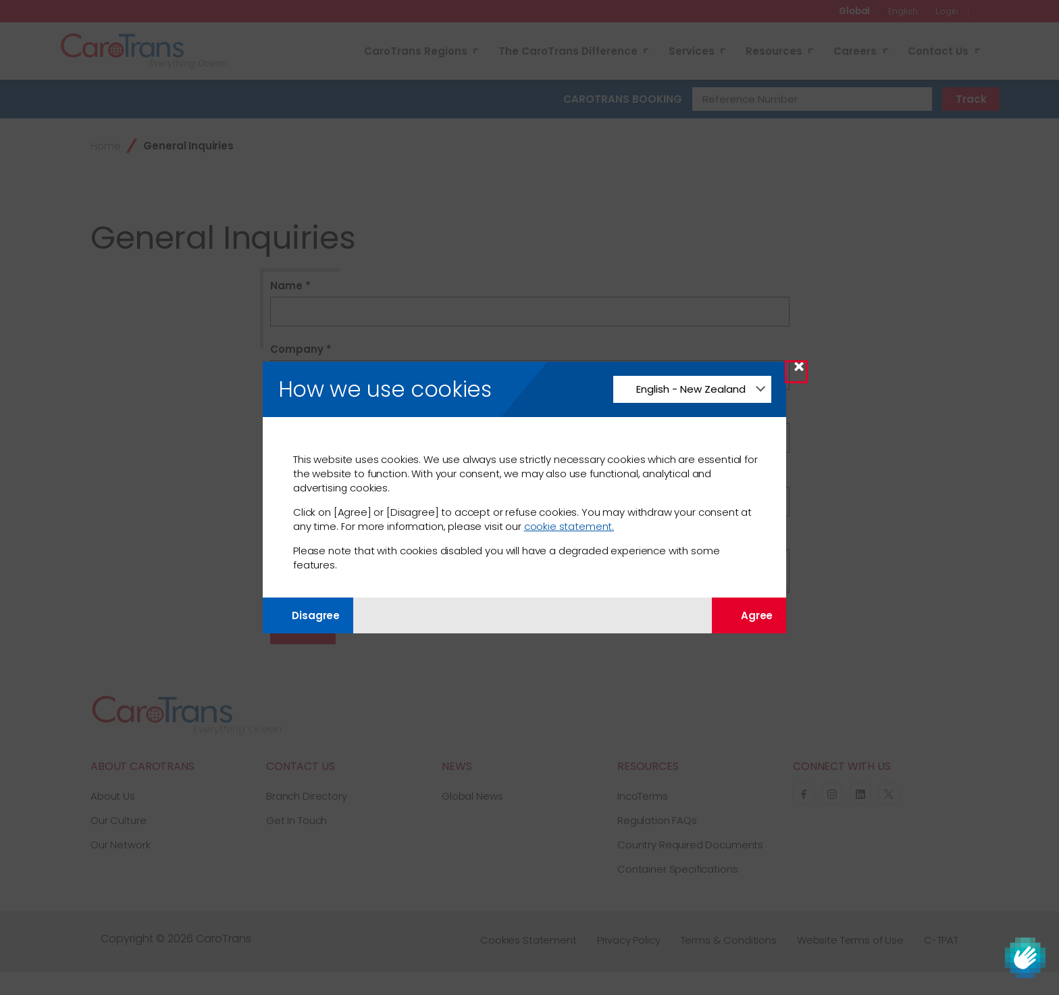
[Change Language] (692, 389)
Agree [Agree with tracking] (749, 615)
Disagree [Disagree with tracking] (308, 615)
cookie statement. (569, 526)
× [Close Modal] (799, 371)
